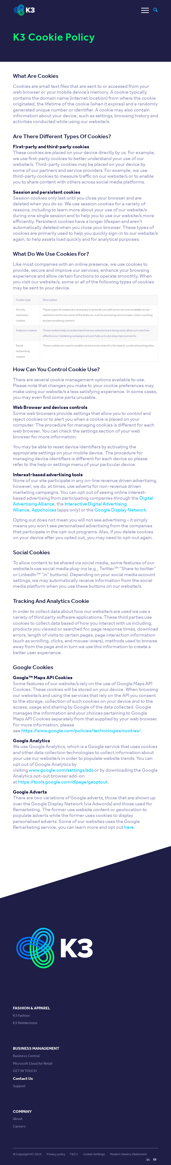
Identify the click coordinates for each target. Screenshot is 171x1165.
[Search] (153, 10)
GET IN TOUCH (25, 1071)
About (17, 1119)
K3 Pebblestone (25, 1023)
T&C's (74, 1154)
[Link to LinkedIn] (148, 1159)
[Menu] (143, 10)
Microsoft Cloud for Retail (32, 1063)
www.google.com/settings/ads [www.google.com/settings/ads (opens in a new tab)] (61, 770)
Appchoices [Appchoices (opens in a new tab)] (44, 510)
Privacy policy (56, 1154)
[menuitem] (153, 10)
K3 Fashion (21, 1015)
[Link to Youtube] (154, 1159)
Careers (19, 1126)
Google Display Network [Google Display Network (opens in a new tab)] (120, 510)
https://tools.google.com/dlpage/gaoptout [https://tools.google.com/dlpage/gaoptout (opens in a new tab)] (63, 782)
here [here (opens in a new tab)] (129, 827)
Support (19, 1086)
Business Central (26, 1056)
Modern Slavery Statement (128, 1154)
